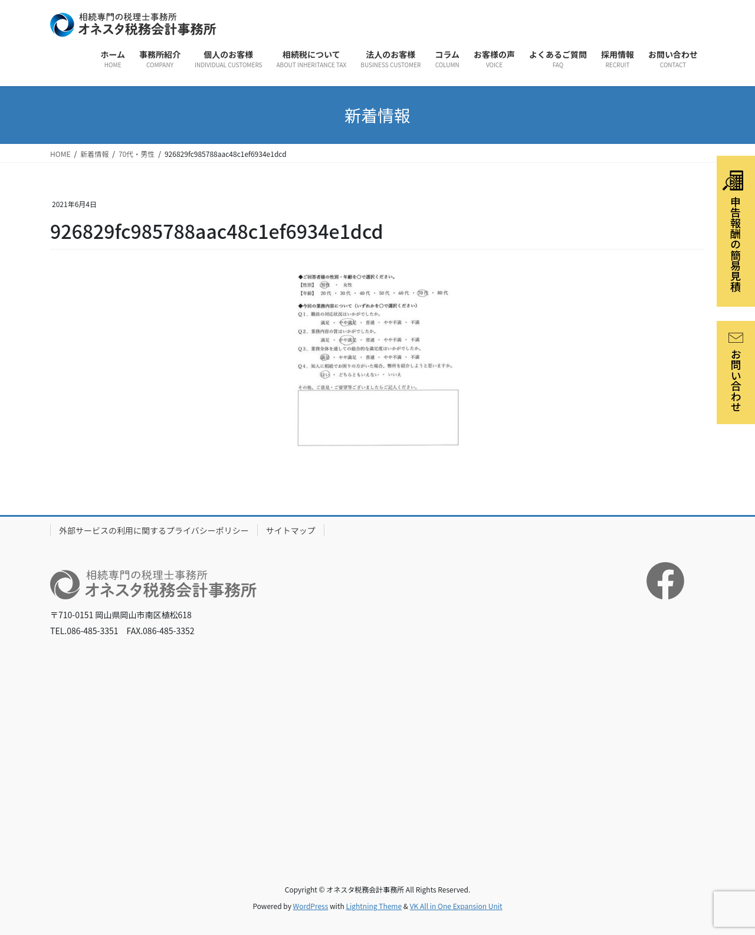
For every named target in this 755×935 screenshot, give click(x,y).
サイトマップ (291, 530)
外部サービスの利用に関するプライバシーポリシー (154, 530)
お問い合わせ (736, 372)
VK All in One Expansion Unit (456, 906)
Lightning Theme (374, 906)
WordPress (311, 906)
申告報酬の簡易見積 (733, 231)
